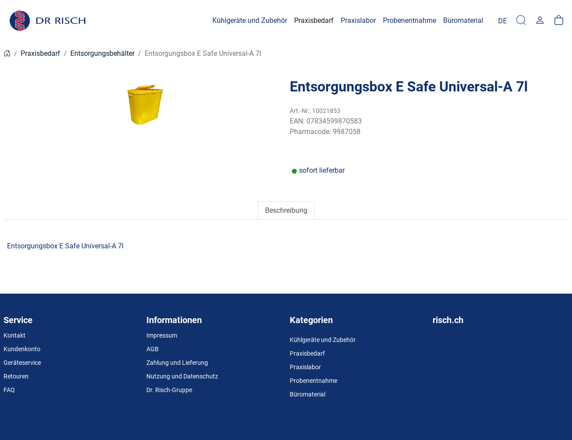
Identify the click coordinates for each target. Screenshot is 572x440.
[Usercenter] (540, 20)
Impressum (161, 335)
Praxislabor (305, 367)
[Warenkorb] (558, 20)
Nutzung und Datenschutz (182, 376)
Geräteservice (22, 362)
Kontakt (15, 335)
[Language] (502, 20)
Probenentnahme (313, 380)
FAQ (9, 389)
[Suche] (521, 20)
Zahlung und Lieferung (177, 362)
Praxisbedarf (40, 53)
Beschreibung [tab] (286, 210)
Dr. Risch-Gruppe (169, 389)
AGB (152, 349)
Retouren (16, 376)
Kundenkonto (22, 349)
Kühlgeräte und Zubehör (323, 339)
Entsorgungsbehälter (102, 53)
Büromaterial (307, 394)
